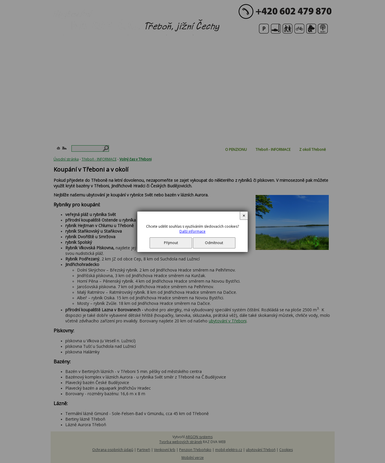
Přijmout (171, 242)
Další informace (192, 231)
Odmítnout (214, 242)
